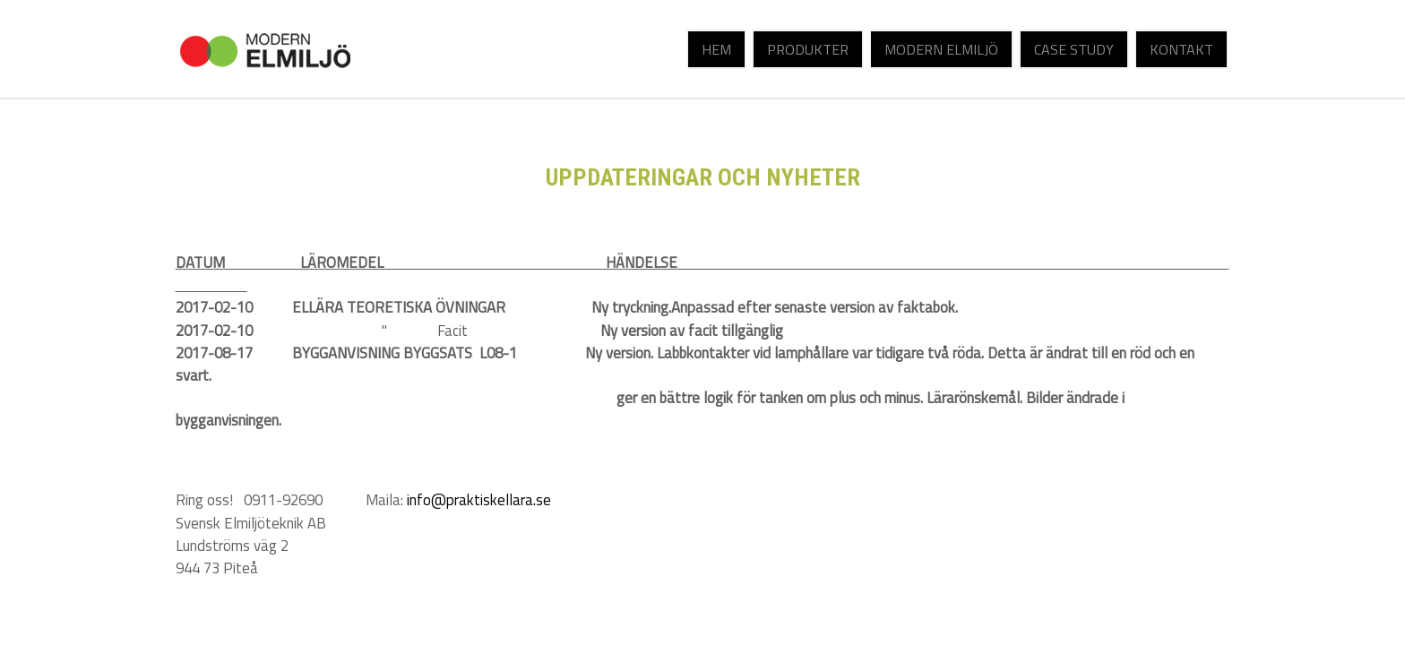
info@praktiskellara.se (479, 500)
